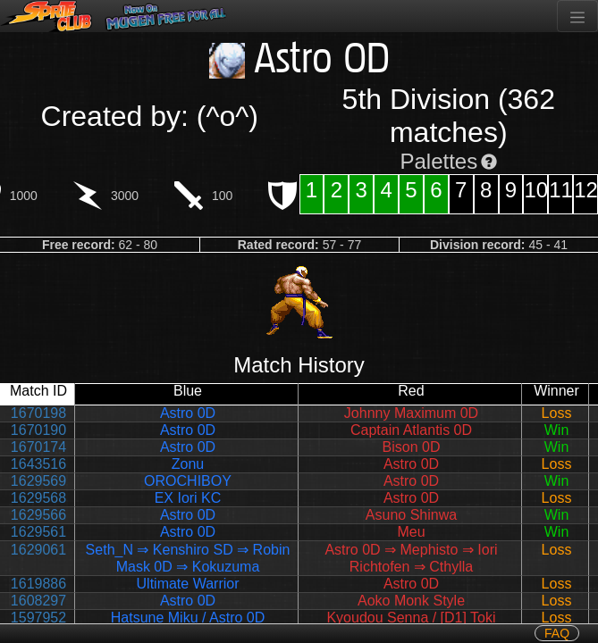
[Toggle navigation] (577, 16)
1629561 (38, 531)
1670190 (38, 430)
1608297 (38, 600)
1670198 (38, 413)
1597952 (38, 617)
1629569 (38, 481)
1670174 (38, 447)
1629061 (38, 549)
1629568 (38, 497)
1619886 (38, 583)
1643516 (38, 464)
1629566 (38, 514)
